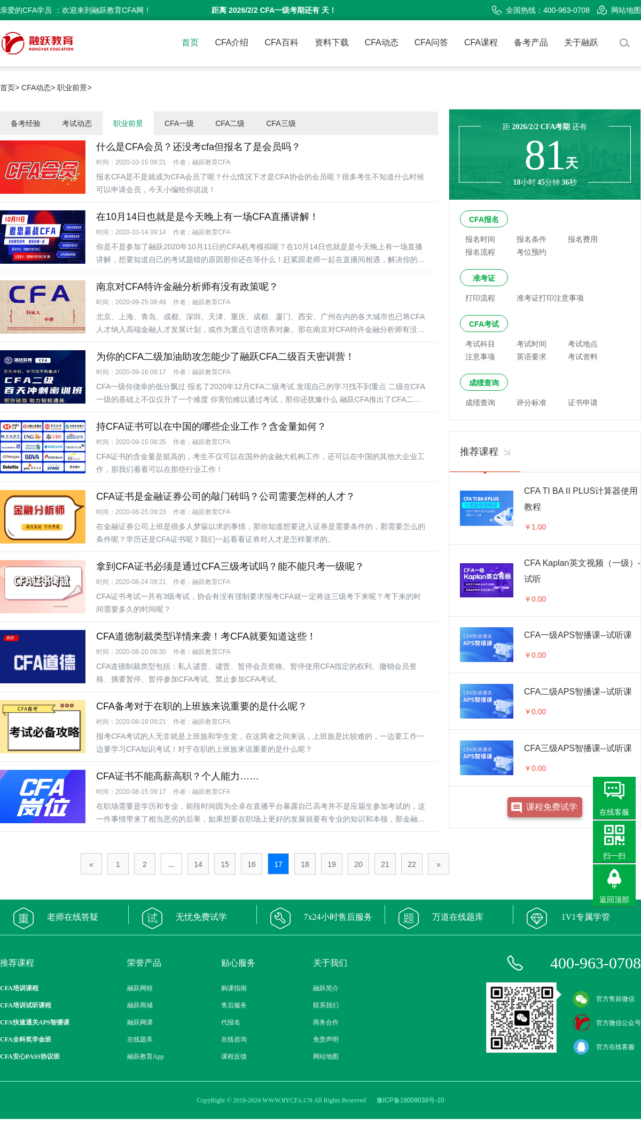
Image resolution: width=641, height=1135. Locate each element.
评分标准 (531, 402)
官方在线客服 (604, 1046)
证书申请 (583, 402)
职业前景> (74, 87)
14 (198, 864)
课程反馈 (234, 1056)
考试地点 (583, 344)
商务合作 (326, 1022)
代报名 (230, 1022)
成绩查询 (484, 383)
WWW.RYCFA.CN (287, 1100)
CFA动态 (381, 42)
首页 (190, 42)
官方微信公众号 (607, 1022)
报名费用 (583, 239)
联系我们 (326, 1005)
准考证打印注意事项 (550, 298)
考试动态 (77, 123)
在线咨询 (234, 1039)
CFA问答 (431, 42)
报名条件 (531, 239)
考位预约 (531, 252)
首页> (9, 87)
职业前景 (128, 123)
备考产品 (531, 42)
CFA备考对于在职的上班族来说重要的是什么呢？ (201, 706)
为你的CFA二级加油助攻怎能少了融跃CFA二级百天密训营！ (225, 356)
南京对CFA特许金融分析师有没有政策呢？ (187, 286)
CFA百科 (282, 42)
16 (251, 864)
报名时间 (480, 239)
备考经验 (26, 123)
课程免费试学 (551, 806)
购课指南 (234, 988)
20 (358, 864)
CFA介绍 (231, 42)
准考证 (484, 278)
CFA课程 (481, 42)
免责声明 (326, 1039)
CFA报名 (484, 219)
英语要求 (531, 356)
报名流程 (480, 252)
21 (385, 864)
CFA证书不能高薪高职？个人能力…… (177, 776)
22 (412, 864)
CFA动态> (38, 87)
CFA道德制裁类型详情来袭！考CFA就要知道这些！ (206, 636)
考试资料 (583, 356)
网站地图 (619, 10)
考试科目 (480, 344)
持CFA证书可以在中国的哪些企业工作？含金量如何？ (211, 426)
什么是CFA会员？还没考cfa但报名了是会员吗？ (198, 146)
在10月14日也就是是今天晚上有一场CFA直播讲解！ (207, 216)
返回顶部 (614, 899)
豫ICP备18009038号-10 (410, 1100)
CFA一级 (179, 123)
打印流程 (480, 298)
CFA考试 (484, 324)
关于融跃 (581, 42)
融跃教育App (145, 1056)
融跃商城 (140, 1005)
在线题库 (140, 1039)
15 (225, 864)
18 (305, 864)
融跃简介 (326, 988)
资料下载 (332, 42)
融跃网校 (140, 988)
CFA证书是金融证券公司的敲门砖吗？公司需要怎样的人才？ (225, 496)
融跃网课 (140, 1022)
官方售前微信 (604, 998)
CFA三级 (280, 123)
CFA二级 (230, 123)
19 (331, 864)
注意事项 (480, 356)
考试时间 (531, 344)
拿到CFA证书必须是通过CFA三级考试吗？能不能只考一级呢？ (230, 566)
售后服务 (234, 1005)
